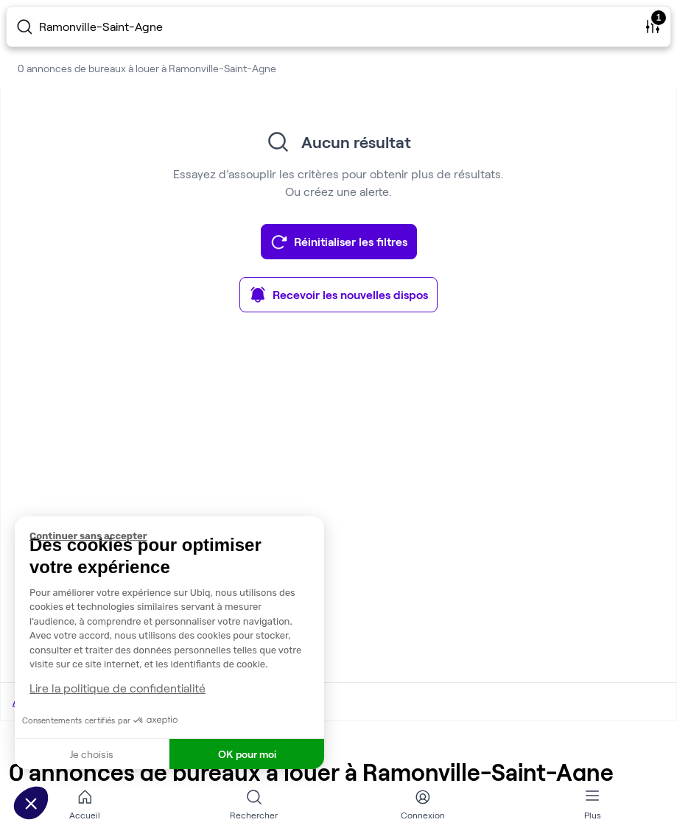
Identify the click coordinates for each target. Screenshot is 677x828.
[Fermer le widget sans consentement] (177, 536)
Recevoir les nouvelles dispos (338, 295)
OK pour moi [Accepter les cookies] (247, 754)
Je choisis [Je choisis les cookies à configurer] (91, 754)
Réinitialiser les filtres (338, 241)
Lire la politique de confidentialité (117, 688)
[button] (31, 803)
